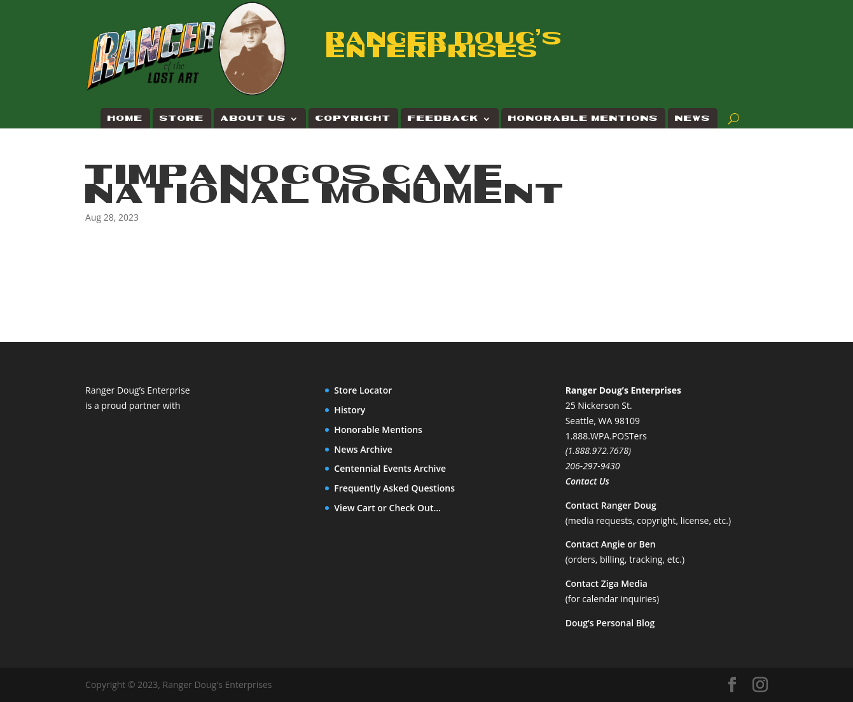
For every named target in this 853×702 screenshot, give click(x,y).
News (693, 118)
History (349, 410)
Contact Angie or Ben (610, 544)
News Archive (363, 449)
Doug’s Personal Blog (610, 623)
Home (125, 118)
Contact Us (587, 481)
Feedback (443, 118)
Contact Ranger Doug (610, 505)
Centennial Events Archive (390, 468)
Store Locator (363, 390)
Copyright (353, 118)
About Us (253, 118)
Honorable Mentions (583, 118)
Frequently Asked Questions (394, 488)
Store (182, 118)
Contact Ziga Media (606, 583)
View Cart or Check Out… (387, 508)
